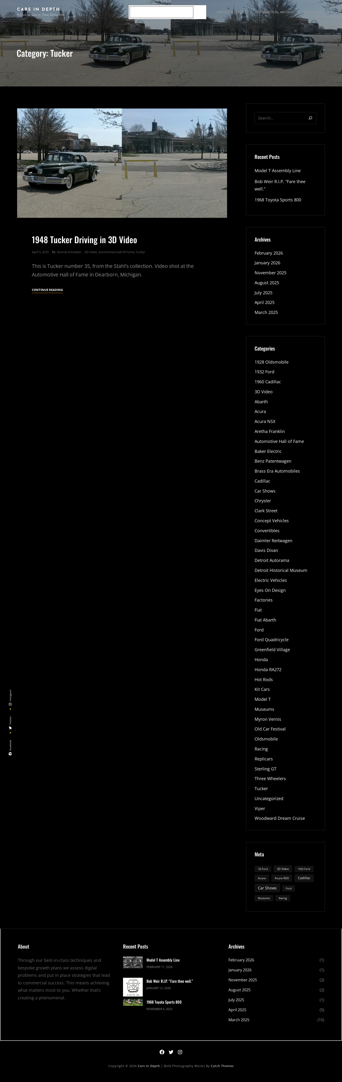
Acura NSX (265, 424)
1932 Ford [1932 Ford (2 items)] (304, 874)
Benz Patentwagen (273, 464)
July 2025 (263, 294)
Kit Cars (262, 693)
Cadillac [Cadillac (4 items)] (304, 883)
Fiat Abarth (265, 623)
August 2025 (267, 284)
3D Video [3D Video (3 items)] (283, 874)
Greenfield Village (272, 653)
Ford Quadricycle (272, 643)
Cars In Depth (38, 9)
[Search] (199, 12)
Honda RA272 (268, 673)
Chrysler (263, 504)
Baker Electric (268, 453)
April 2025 (265, 304)
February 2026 (269, 254)
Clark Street (266, 514)
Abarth (261, 404)
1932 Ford (264, 374)
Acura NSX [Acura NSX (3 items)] (282, 883)
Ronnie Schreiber (69, 253)
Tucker (140, 253)
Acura (260, 414)
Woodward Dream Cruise (280, 823)
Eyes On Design (270, 594)
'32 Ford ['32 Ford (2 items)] (263, 874)
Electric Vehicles (271, 583)
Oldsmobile (266, 743)
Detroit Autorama (272, 563)
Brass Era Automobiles (277, 474)
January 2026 (267, 264)
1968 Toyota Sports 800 (278, 201)
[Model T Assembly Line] (133, 968)
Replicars (264, 763)
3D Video (91, 253)
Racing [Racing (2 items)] (283, 903)
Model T (263, 703)
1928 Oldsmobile (272, 364)
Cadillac (262, 484)
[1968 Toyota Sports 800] (133, 1008)
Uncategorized (269, 803)
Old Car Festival (270, 733)
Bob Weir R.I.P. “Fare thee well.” (170, 986)
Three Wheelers (270, 783)
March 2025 (266, 314)
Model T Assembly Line (278, 172)
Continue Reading (47, 291)
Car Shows (265, 494)
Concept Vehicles (272, 524)
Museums (264, 713)
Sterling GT (265, 773)
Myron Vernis (268, 723)
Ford (259, 633)
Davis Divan (266, 553)
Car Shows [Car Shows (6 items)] (267, 893)
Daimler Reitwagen (273, 543)
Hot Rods (264, 683)
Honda (261, 663)
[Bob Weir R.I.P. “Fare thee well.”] (133, 993)
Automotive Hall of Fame (116, 253)
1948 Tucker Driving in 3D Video (85, 240)
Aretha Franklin (270, 434)
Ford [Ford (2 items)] (289, 893)
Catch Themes (222, 1071)
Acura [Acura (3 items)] (262, 883)
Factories (264, 604)
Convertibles (267, 533)
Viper (260, 813)
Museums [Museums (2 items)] (264, 903)
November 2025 (270, 274)
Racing (261, 753)
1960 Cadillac (268, 384)
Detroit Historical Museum (281, 573)
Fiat (258, 614)
